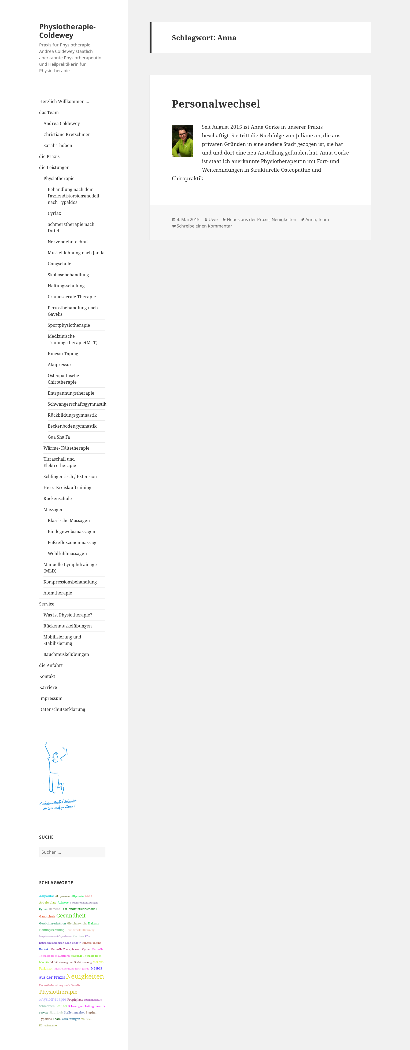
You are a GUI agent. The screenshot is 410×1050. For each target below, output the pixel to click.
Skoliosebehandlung (68, 275)
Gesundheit (71, 915)
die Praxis (49, 156)
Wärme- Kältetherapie (66, 448)
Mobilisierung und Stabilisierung (62, 640)
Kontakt (47, 676)
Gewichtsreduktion (52, 923)
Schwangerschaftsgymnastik (77, 404)
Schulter (61, 1006)
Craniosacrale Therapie (72, 297)
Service (46, 604)
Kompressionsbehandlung (70, 582)
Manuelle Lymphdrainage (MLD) (70, 567)
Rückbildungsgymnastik (72, 415)
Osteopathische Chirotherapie (63, 379)
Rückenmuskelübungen (67, 626)
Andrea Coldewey (61, 123)
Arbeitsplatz (48, 902)
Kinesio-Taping (63, 354)
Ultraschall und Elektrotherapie (59, 462)
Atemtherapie (57, 593)
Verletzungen (71, 1019)
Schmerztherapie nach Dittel (71, 227)
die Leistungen (54, 167)
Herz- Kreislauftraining (67, 487)
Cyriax (54, 213)
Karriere (48, 687)
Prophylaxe (75, 999)
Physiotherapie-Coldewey (67, 30)
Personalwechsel (216, 103)
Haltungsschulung (66, 286)
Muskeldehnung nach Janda (76, 253)
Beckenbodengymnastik (72, 426)
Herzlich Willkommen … (64, 101)
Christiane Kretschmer (66, 134)
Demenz (54, 909)
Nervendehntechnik (68, 242)
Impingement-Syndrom (55, 936)
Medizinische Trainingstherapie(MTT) (73, 339)
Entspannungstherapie (71, 393)
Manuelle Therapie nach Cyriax (71, 949)
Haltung (93, 923)
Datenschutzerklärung (62, 709)
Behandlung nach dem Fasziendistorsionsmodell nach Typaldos (73, 195)
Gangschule (59, 264)
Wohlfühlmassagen (67, 553)
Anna (88, 896)
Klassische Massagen (69, 520)
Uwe (213, 219)
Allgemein (77, 896)
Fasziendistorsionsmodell (79, 909)
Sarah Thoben (57, 145)
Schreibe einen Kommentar (204, 226)
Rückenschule (57, 498)
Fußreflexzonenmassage (73, 542)
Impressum (50, 698)
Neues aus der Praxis (248, 219)
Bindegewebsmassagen (71, 531)
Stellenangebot (74, 1012)
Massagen (53, 509)
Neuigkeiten (85, 976)
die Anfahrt (51, 665)
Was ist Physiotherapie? (67, 615)
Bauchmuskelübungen (66, 654)
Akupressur (60, 365)
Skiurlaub (56, 1012)
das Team (49, 112)
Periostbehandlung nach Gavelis (73, 311)
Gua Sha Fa (59, 437)
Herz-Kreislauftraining (79, 930)
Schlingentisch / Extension (70, 476)
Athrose (63, 902)
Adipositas (46, 896)
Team (57, 1019)
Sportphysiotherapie (69, 325)
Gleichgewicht (77, 923)
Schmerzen (47, 1006)
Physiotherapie (59, 178)
